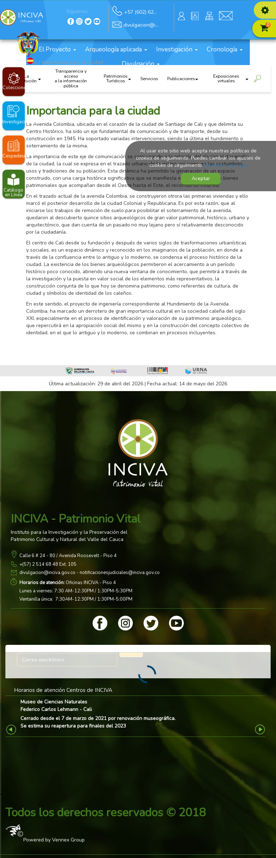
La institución (28, 78)
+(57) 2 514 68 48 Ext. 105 (47, 564)
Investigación (177, 49)
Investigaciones (14, 122)
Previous (12, 729)
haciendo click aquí (225, 165)
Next (260, 729)
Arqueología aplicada (116, 49)
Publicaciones (182, 79)
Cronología (225, 49)
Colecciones (14, 87)
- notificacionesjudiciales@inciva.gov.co (117, 572)
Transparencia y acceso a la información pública (71, 78)
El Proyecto (57, 49)
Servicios (149, 79)
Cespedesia (14, 156)
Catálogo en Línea (13, 192)
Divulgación (141, 64)
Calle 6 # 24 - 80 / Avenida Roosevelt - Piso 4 (68, 555)
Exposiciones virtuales (230, 78)
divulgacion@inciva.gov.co (47, 572)
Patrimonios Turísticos (117, 78)
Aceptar (201, 178)
